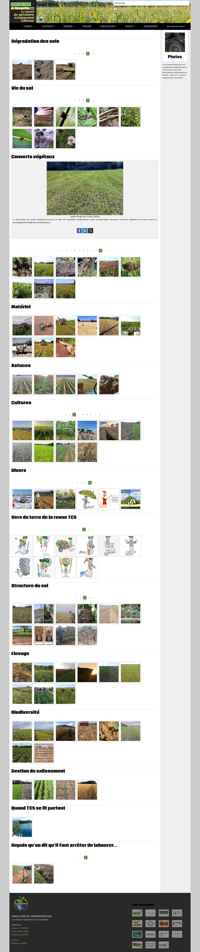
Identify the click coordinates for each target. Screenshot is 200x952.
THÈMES (27, 26)
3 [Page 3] (75, 251)
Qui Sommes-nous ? (176, 26)
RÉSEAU (129, 26)
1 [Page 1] (79, 54)
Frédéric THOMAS (19, 928)
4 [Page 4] (79, 251)
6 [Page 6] (87, 251)
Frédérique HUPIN (19, 935)
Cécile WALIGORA (20, 931)
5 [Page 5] (83, 251)
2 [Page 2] (83, 54)
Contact (14, 940)
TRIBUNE (86, 26)
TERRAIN (67, 26)
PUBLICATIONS (107, 26)
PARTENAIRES (151, 26)
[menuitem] (14, 26)
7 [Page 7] (92, 251)
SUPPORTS (47, 26)
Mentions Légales (19, 943)
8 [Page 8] (96, 251)
